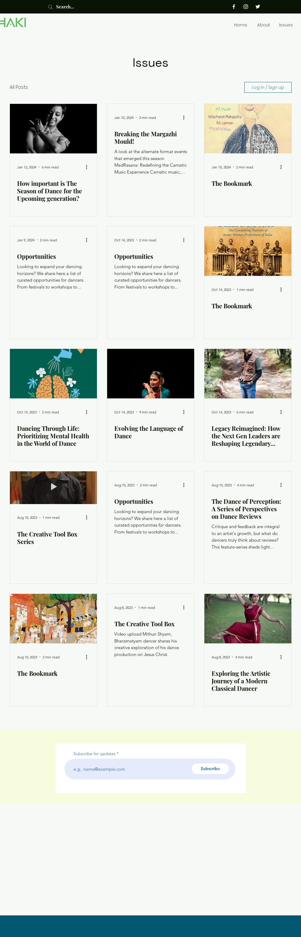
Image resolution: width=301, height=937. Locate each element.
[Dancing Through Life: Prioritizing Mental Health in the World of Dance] (53, 373)
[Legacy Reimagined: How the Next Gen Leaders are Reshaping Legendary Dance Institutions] (247, 373)
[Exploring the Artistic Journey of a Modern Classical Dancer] (247, 618)
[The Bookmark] (247, 128)
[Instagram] (246, 7)
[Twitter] (258, 7)
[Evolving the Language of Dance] (150, 373)
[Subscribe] (210, 768)
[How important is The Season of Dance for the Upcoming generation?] (53, 128)
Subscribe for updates (95, 753)
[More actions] (88, 167)
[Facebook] (234, 7)
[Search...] (71, 7)
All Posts (19, 87)
